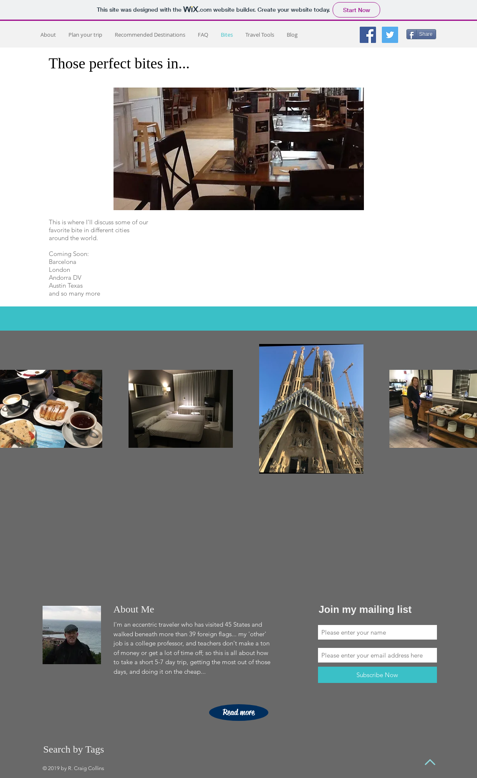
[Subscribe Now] (377, 675)
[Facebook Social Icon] (368, 35)
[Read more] (238, 712)
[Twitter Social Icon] (390, 35)
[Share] (421, 34)
